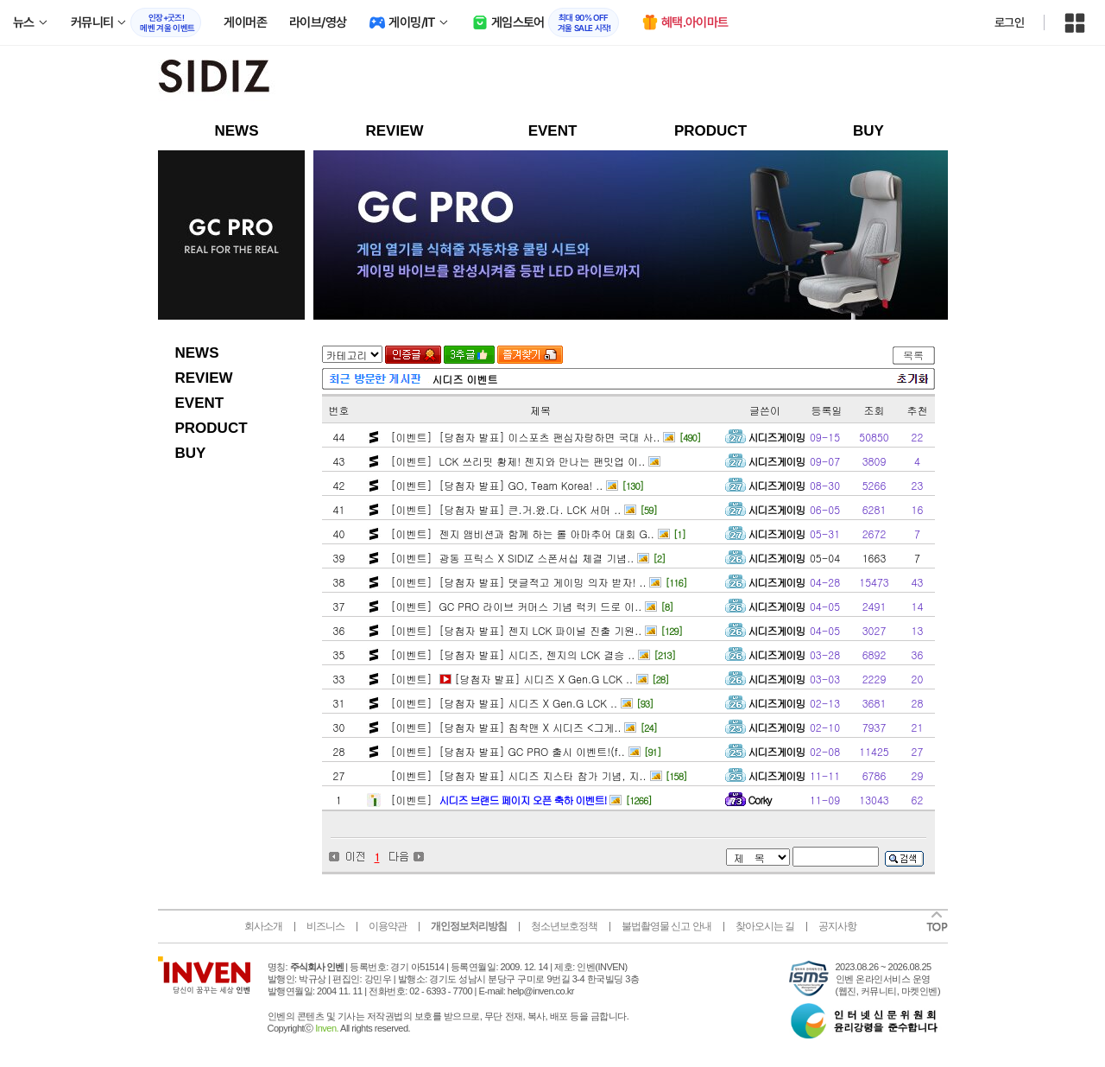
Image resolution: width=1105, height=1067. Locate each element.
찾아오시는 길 (765, 926)
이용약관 (388, 926)
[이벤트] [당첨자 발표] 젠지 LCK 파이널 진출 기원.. (515, 630)
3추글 (469, 355)
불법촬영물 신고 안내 (666, 926)
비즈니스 (325, 926)
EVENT (553, 131)
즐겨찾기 (530, 355)
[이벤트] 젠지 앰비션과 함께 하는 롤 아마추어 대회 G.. (521, 533)
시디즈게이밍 (776, 436)
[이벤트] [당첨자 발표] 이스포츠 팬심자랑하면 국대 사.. (524, 436)
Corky (760, 799)
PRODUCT (710, 131)
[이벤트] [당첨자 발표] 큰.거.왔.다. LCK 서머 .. (505, 509)
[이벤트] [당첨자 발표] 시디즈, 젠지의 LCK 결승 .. (511, 654)
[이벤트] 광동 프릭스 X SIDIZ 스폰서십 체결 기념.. (511, 557)
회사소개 (263, 926)
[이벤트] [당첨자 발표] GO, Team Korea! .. (495, 485)
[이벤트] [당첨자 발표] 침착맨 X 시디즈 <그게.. (505, 727)
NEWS (237, 131)
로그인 (1009, 22)
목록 (913, 354)
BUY (868, 131)
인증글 (413, 355)
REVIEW (394, 131)
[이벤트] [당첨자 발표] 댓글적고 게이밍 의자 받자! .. (517, 582)
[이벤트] (497, 799)
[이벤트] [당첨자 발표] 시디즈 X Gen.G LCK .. (510, 678)
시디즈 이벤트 (465, 379)
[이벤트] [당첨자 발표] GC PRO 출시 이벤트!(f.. (506, 751)
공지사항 (837, 926)
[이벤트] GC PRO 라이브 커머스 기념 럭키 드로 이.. (515, 606)
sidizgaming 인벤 (270, 78)
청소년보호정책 (564, 926)
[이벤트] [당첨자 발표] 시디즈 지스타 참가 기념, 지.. (517, 775)
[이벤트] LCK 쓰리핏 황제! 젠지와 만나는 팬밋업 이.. (517, 461)
